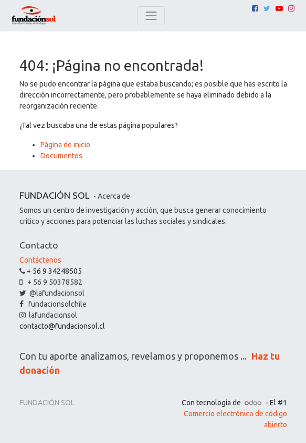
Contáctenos (40, 260)
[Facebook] (255, 8)
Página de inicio (65, 145)
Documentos (61, 156)
